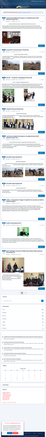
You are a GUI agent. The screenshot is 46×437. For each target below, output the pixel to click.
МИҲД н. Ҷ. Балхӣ (10, 21)
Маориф (20, 79)
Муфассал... (41, 45)
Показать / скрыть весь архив (9, 402)
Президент (17, 225)
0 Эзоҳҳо (42, 21)
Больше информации (13, 430)
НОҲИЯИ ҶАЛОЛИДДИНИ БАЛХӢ (10, 12)
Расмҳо (23, 325)
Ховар (34, 433)
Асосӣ (16, 21)
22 (17, 378)
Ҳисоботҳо (23, 328)
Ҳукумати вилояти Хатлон (26, 433)
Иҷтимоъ (16, 79)
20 (5, 378)
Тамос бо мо (40, 433)
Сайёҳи (23, 322)
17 (28, 376)
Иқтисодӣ (23, 319)
